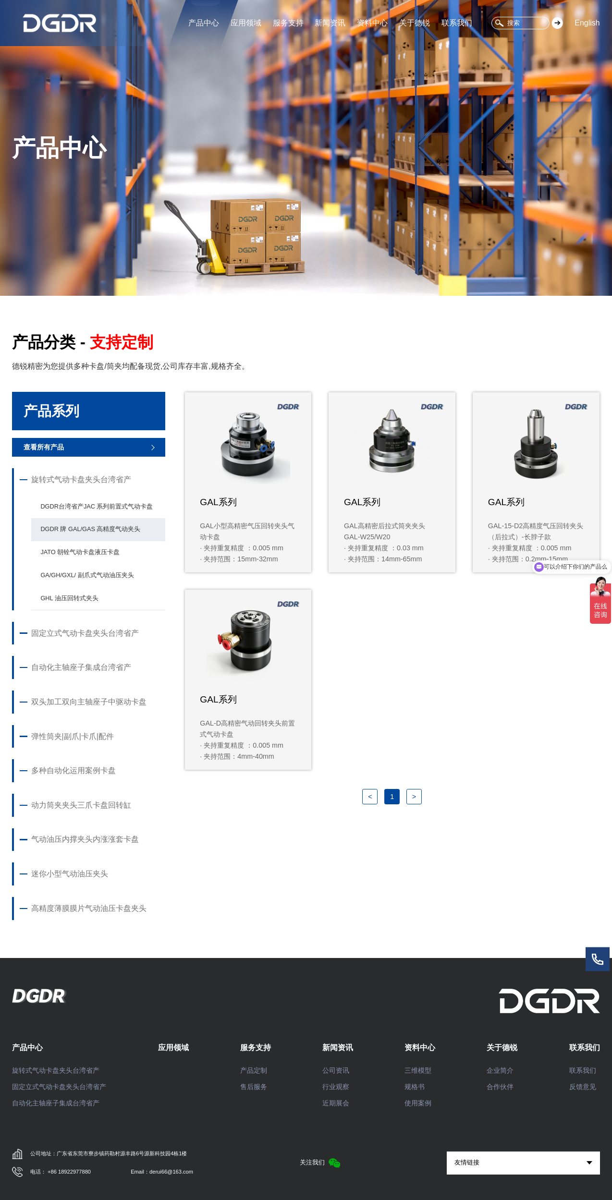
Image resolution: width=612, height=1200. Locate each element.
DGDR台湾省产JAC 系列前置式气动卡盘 (96, 506)
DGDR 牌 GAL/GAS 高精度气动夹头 (90, 529)
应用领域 (246, 23)
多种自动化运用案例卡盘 (73, 771)
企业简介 (500, 1070)
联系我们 (456, 23)
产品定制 (253, 1070)
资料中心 (372, 23)
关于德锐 (414, 23)
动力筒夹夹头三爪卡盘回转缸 (81, 805)
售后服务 (253, 1087)
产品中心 (203, 23)
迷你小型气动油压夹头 (69, 874)
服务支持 (288, 23)
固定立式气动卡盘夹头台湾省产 (85, 633)
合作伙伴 (500, 1087)
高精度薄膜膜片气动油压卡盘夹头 (89, 908)
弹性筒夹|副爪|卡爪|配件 (72, 736)
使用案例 (417, 1103)
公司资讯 (335, 1070)
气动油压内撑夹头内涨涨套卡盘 (85, 839)
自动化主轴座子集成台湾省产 (81, 667)
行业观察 (335, 1087)
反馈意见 (582, 1087)
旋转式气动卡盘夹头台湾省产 (81, 480)
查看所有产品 (44, 447)
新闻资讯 (330, 23)
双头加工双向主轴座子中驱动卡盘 (89, 702)
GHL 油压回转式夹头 (69, 598)
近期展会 (335, 1103)
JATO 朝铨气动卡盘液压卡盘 (80, 552)
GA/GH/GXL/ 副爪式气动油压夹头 (87, 575)
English (587, 23)
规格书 (414, 1087)
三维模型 (417, 1070)
